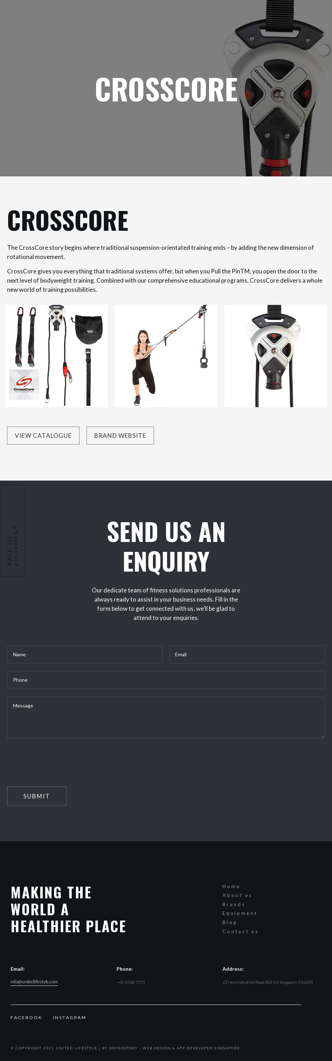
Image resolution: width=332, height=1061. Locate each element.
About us (238, 895)
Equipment (240, 913)
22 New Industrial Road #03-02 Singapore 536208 (268, 982)
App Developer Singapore (208, 1048)
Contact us (241, 931)
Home (232, 886)
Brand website (120, 435)
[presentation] (60, 759)
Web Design (157, 1048)
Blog (230, 922)
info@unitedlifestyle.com (34, 981)
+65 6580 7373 (131, 982)
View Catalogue (43, 435)
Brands (234, 904)
